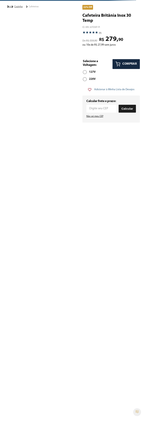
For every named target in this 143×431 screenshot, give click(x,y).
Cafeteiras (34, 7)
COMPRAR (129, 63)
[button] (89, 72)
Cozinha (18, 7)
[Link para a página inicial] (8, 6)
